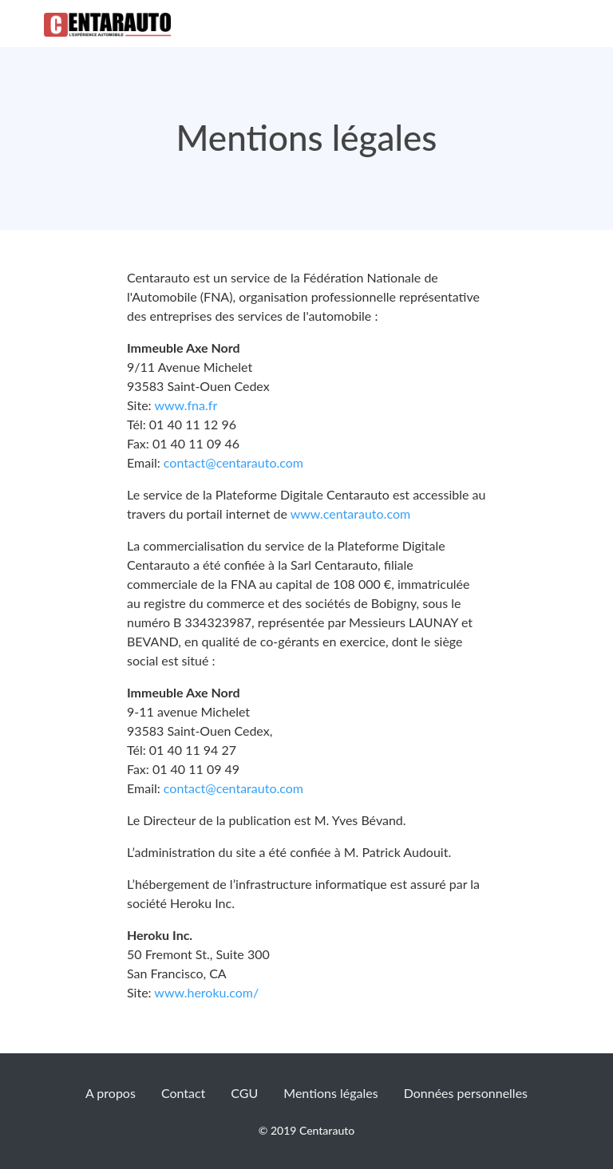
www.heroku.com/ (205, 992)
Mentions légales (330, 1092)
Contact (183, 1092)
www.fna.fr (185, 405)
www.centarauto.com (348, 513)
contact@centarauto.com (233, 462)
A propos (110, 1092)
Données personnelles (466, 1092)
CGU (244, 1092)
